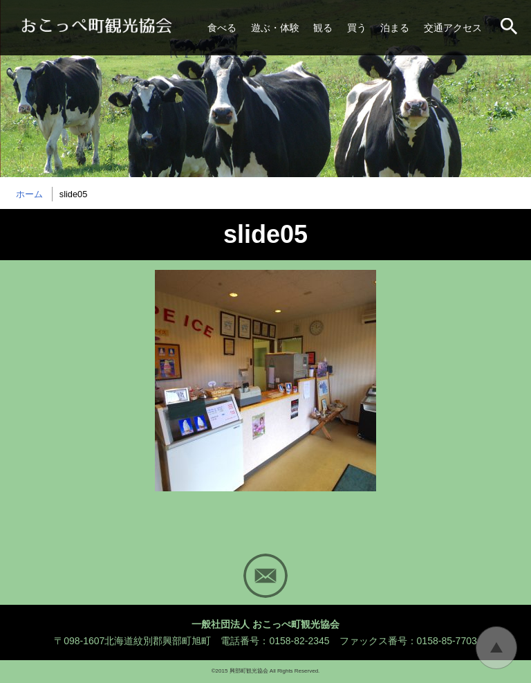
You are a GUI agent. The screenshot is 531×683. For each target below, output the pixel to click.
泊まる (394, 27)
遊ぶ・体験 (275, 27)
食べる (221, 27)
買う (356, 27)
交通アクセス (453, 27)
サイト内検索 (510, 27)
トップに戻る (496, 647)
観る (323, 27)
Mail (265, 576)
